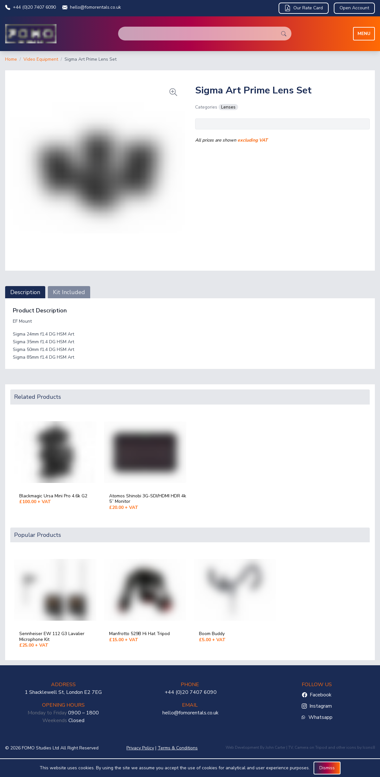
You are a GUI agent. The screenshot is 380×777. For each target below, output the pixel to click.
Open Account (354, 8)
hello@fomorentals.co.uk (91, 7)
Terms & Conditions (178, 748)
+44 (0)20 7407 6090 (30, 7)
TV (290, 747)
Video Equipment (40, 59)
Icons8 (369, 747)
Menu (364, 34)
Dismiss (327, 768)
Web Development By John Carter (255, 747)
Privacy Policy (140, 748)
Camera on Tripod (311, 747)
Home (11, 59)
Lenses (228, 107)
